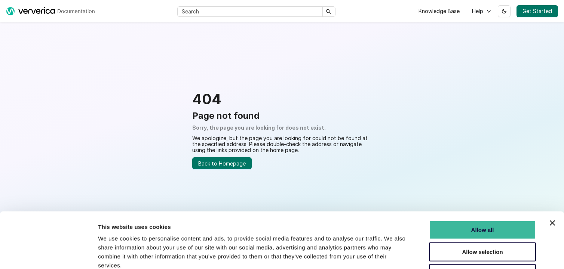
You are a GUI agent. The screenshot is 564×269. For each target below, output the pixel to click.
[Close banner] (552, 170)
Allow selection (482, 200)
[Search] (251, 11)
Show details (392, 254)
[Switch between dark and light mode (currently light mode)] (504, 11)
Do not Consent (482, 221)
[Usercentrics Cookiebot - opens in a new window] (48, 254)
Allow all (482, 177)
